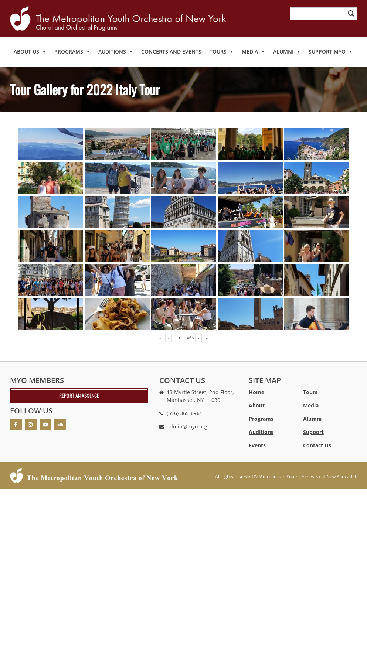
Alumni (287, 51)
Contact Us (317, 445)
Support (313, 432)
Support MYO (331, 51)
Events (257, 445)
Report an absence (79, 395)
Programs (72, 51)
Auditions (115, 51)
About (257, 405)
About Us (30, 51)
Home (256, 392)
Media (253, 51)
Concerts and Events (171, 51)
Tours (222, 51)
